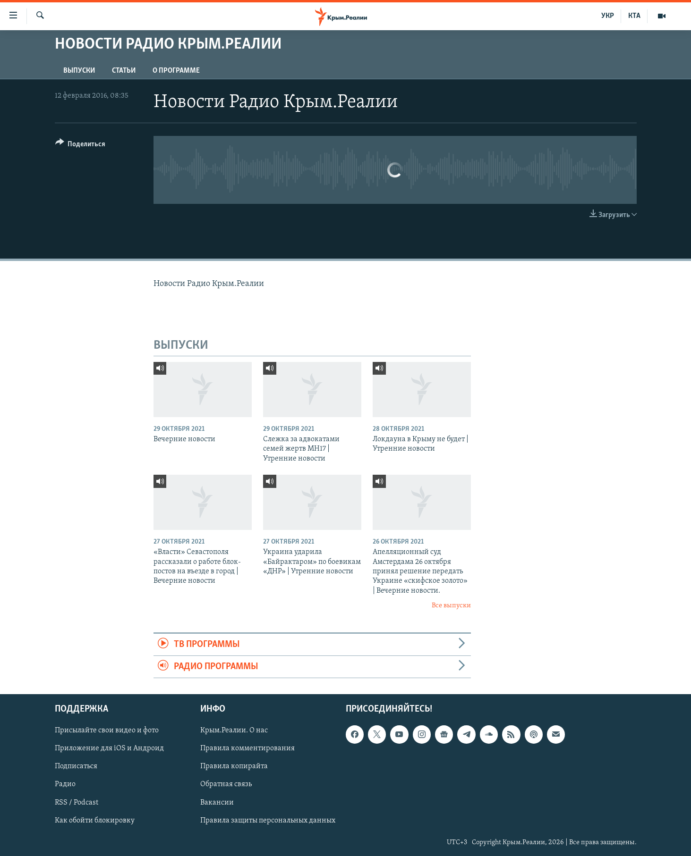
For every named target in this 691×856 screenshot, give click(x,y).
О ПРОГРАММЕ (176, 71)
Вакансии (217, 802)
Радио (65, 785)
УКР (607, 16)
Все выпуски (451, 605)
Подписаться (76, 767)
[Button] (80, 145)
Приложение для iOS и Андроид (109, 749)
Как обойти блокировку (95, 820)
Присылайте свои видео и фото (107, 731)
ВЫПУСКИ (79, 71)
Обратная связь (226, 785)
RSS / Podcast (76, 802)
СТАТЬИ (124, 71)
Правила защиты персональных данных (267, 820)
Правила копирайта (234, 767)
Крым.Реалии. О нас (234, 731)
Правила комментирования (247, 749)
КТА (634, 16)
